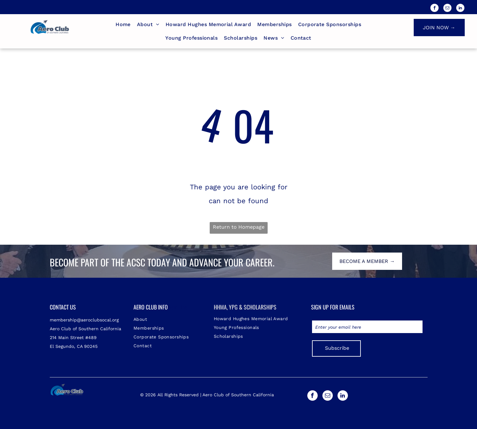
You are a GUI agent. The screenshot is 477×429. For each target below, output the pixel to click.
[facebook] (434, 9)
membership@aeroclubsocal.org (84, 319)
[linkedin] (460, 9)
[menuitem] (123, 24)
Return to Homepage (238, 227)
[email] (447, 9)
